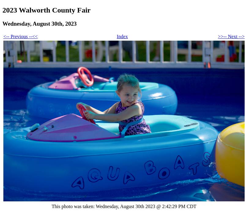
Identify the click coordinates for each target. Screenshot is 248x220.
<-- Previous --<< (20, 36)
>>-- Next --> (231, 36)
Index (122, 36)
